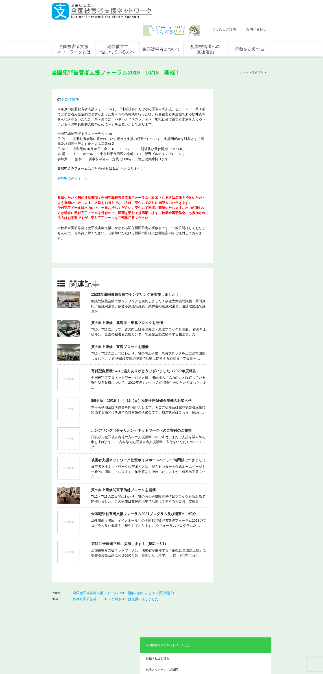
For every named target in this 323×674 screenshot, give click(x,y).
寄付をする (242, 613)
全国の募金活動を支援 (249, 632)
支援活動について (202, 606)
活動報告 (61, 606)
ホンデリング (244, 626)
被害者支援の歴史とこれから (162, 609)
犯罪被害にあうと (158, 600)
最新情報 (69, 78)
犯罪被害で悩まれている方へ (117, 30)
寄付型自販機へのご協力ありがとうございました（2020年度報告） (146, 346)
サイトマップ (210, 655)
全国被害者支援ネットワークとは (74, 30)
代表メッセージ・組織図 (240, 107)
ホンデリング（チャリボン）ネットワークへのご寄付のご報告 (142, 405)
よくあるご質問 (224, 9)
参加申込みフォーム (73, 157)
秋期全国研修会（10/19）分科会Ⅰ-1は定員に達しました (115, 572)
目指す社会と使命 (235, 96)
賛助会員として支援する (250, 619)
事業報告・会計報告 (237, 157)
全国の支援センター (204, 613)
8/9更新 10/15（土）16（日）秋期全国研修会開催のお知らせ (142, 376)
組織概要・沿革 (234, 119)
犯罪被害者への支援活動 (205, 30)
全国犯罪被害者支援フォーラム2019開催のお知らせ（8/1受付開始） (124, 566)
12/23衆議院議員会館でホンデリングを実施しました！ (136, 269)
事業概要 (229, 130)
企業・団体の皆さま (248, 606)
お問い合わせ (256, 9)
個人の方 (241, 600)
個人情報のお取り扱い (235, 655)
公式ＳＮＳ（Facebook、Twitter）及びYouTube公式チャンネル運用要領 (216, 663)
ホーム (60, 593)
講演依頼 (61, 626)
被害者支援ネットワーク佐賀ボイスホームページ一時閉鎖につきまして (149, 435)
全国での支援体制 (202, 600)
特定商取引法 (259, 655)
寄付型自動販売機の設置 (250, 639)
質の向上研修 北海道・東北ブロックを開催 (128, 298)
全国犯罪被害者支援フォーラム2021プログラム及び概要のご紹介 (144, 489)
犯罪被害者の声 (157, 630)
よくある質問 (64, 613)
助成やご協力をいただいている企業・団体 (244, 144)
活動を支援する (249, 29)
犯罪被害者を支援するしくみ (162, 621)
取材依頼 (61, 632)
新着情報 (61, 600)
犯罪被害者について (161, 29)
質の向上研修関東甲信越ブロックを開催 (124, 465)
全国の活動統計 (201, 619)
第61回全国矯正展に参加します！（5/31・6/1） (130, 519)
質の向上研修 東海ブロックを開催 (120, 322)
